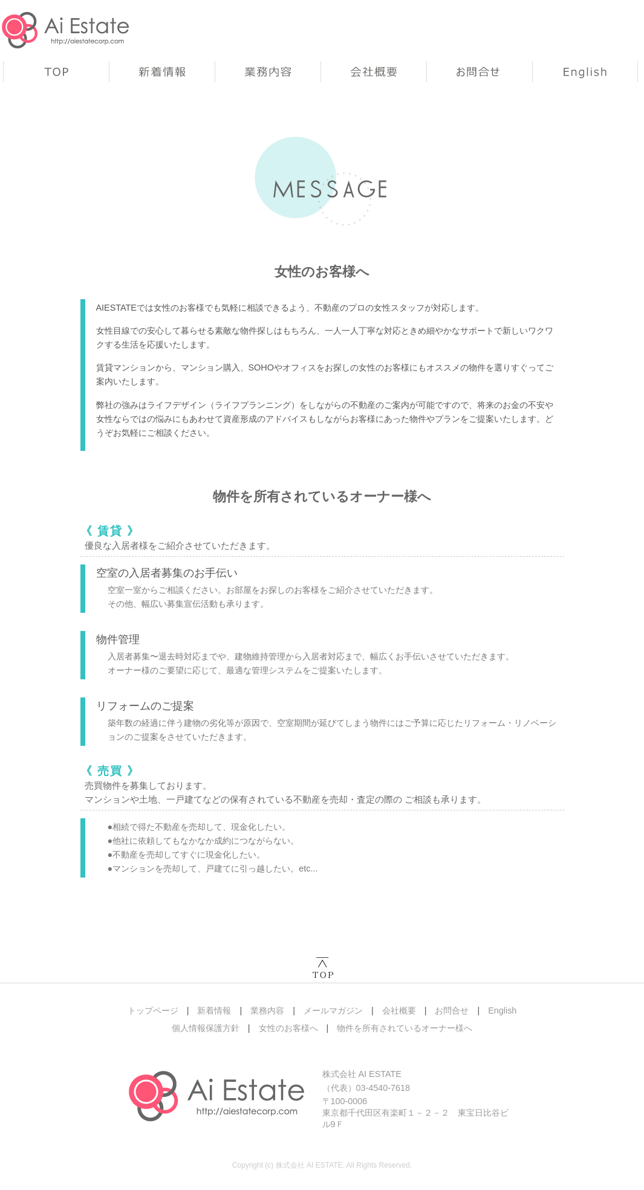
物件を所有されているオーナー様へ (404, 1028)
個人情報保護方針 (205, 1028)
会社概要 (373, 71)
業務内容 (267, 71)
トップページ (56, 71)
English (585, 71)
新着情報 (162, 71)
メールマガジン (333, 1010)
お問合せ (479, 71)
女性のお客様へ (288, 1028)
